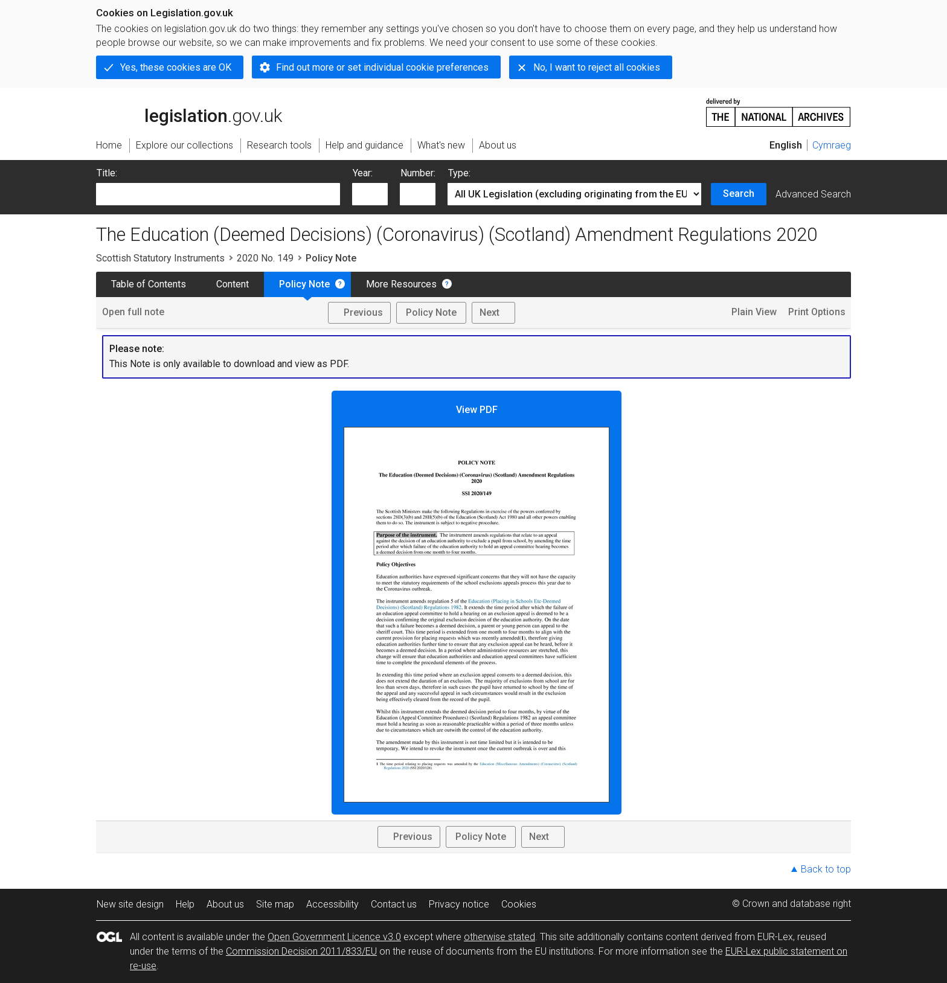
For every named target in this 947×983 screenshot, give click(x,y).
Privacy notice (459, 904)
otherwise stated (499, 937)
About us (225, 904)
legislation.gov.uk (189, 111)
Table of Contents (148, 284)
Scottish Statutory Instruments (160, 258)
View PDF (476, 603)
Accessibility (332, 904)
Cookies (518, 904)
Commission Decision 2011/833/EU (301, 951)
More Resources (401, 284)
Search (738, 193)
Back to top (826, 869)
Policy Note (304, 284)
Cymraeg (831, 145)
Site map (275, 904)
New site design (130, 904)
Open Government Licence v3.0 (334, 937)
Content (232, 284)
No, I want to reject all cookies (596, 67)
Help (185, 904)
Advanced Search (813, 194)
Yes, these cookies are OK (175, 67)
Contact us (394, 904)
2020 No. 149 (265, 258)
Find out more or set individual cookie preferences (382, 67)
